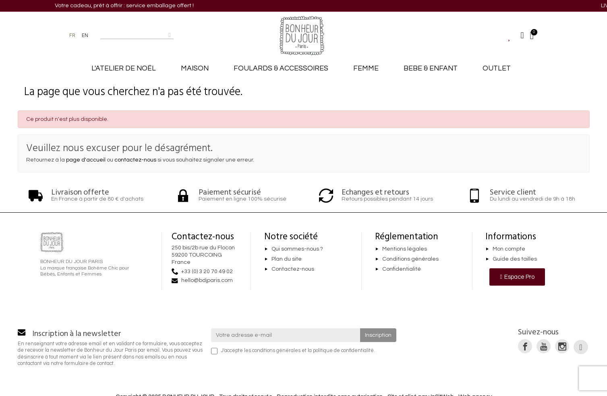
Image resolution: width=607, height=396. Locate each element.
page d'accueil (86, 160)
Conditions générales (410, 259)
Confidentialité (401, 269)
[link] (525, 346)
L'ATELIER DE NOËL (123, 68)
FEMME (366, 68)
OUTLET (497, 68)
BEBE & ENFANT (431, 68)
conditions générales (276, 350)
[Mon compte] (522, 35)
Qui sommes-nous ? (297, 249)
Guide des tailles (515, 259)
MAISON (195, 68)
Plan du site (286, 259)
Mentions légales (404, 249)
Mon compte (509, 249)
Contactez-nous (292, 269)
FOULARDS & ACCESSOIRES (281, 68)
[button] (517, 277)
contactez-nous (135, 160)
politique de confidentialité (343, 350)
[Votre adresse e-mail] (285, 335)
